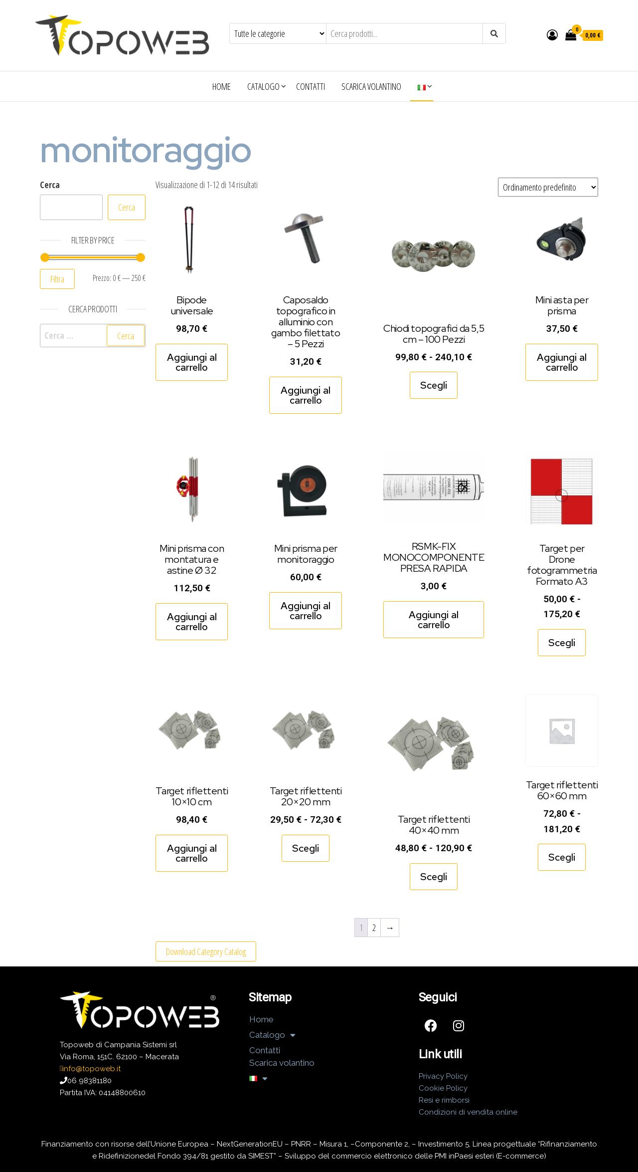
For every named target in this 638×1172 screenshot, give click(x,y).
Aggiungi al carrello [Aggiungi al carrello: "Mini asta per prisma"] (562, 362)
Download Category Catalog (206, 951)
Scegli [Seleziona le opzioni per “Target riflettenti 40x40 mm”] (433, 876)
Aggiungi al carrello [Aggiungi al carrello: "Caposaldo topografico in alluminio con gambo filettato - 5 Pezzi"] (305, 395)
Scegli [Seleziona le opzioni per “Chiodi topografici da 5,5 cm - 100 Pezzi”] (433, 385)
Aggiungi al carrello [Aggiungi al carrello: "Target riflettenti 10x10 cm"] (192, 853)
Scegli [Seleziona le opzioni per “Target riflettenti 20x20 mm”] (305, 848)
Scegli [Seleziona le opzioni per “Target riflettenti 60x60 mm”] (561, 857)
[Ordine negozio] (548, 187)
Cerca (50, 185)
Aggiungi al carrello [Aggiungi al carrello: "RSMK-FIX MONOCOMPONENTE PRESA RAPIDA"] (434, 619)
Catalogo (263, 86)
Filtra (57, 279)
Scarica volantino (371, 86)
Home (221, 86)
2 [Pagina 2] (374, 928)
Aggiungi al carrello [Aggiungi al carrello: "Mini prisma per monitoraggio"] (305, 610)
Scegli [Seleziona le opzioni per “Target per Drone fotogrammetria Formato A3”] (561, 642)
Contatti (310, 86)
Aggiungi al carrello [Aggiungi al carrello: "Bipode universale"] (192, 362)
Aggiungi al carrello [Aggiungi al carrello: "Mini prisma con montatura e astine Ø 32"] (192, 621)
